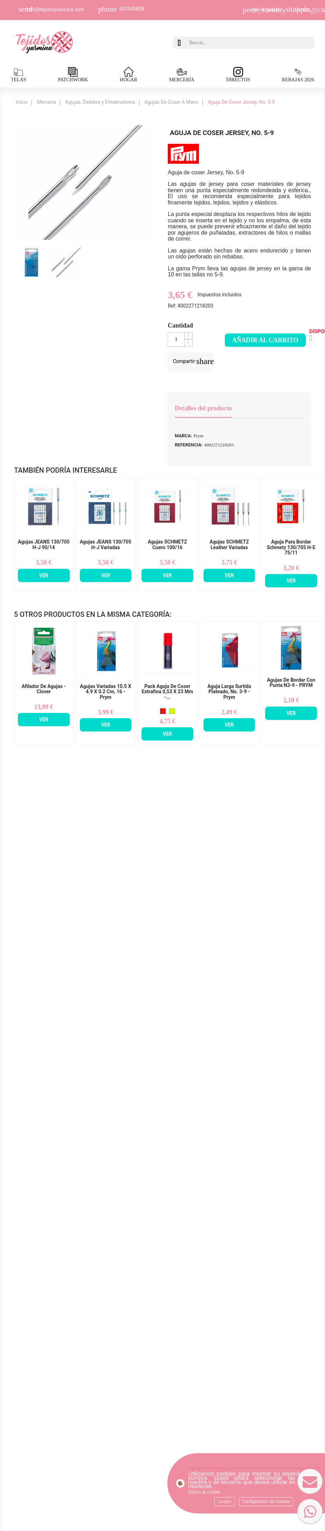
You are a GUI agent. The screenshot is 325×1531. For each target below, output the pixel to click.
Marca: (183, 435)
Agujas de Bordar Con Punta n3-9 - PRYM (291, 682)
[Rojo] (163, 711)
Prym (198, 435)
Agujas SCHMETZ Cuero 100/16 (167, 544)
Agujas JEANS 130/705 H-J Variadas (106, 544)
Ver (43, 575)
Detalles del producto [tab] (203, 408)
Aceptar (224, 1501)
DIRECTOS (238, 74)
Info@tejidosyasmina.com (55, 9)
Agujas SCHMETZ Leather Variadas (229, 544)
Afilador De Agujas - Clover (44, 689)
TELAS (18, 74)
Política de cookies (204, 1491)
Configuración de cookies (266, 1501)
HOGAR (128, 74)
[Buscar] (250, 43)
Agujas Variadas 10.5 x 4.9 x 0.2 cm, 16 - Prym (105, 692)
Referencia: (189, 444)
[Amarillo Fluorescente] (172, 711)
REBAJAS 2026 (298, 74)
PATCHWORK (73, 74)
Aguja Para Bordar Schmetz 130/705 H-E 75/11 (291, 547)
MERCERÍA (181, 74)
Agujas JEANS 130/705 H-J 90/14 (44, 544)
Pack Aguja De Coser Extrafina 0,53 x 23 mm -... (167, 692)
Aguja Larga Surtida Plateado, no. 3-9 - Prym (229, 692)
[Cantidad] (176, 339)
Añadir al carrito (265, 340)
